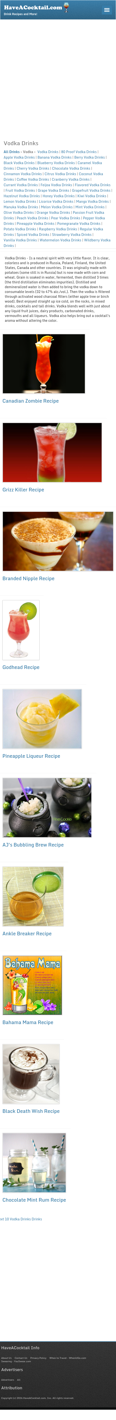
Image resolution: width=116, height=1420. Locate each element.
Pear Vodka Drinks (65, 218)
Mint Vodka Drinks (90, 207)
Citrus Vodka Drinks (60, 174)
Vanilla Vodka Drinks (20, 240)
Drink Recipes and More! (38, 9)
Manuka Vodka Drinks (21, 207)
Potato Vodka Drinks (20, 229)
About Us (6, 1358)
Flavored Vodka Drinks (92, 185)
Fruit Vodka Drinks (20, 190)
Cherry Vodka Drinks (33, 168)
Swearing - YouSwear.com (16, 1361)
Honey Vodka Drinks (59, 196)
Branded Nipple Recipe (28, 578)
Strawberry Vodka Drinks (72, 234)
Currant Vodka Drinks (21, 185)
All (18, 1380)
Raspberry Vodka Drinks (58, 229)
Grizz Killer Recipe (23, 490)
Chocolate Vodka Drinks (71, 168)
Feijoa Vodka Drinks (56, 185)
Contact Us (21, 1358)
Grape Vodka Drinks (53, 190)
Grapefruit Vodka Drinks (91, 190)
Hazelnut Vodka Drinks (22, 196)
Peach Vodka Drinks (32, 218)
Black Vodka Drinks (19, 163)
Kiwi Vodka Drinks (91, 196)
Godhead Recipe (21, 667)
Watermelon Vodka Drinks (60, 240)
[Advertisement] (56, 78)
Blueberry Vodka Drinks (56, 163)
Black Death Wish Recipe (31, 1111)
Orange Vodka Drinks (53, 212)
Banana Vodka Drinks (55, 157)
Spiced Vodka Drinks (33, 234)
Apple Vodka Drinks (19, 157)
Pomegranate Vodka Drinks (78, 223)
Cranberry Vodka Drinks (71, 179)
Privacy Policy (38, 1358)
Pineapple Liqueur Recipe (31, 756)
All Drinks (12, 152)
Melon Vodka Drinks (57, 207)
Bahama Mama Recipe (27, 1022)
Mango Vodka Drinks (92, 201)
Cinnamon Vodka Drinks (23, 174)
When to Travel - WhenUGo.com (67, 1358)
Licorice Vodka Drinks (56, 201)
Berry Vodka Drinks (89, 157)
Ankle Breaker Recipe (27, 933)
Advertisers (7, 1380)
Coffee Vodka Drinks (33, 179)
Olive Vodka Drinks (19, 212)
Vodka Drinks (47, 152)
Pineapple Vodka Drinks (35, 223)
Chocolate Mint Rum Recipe (34, 1200)
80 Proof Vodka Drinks (79, 152)
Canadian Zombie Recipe (30, 401)
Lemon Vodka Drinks (20, 201)
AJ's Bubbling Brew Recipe (33, 845)
